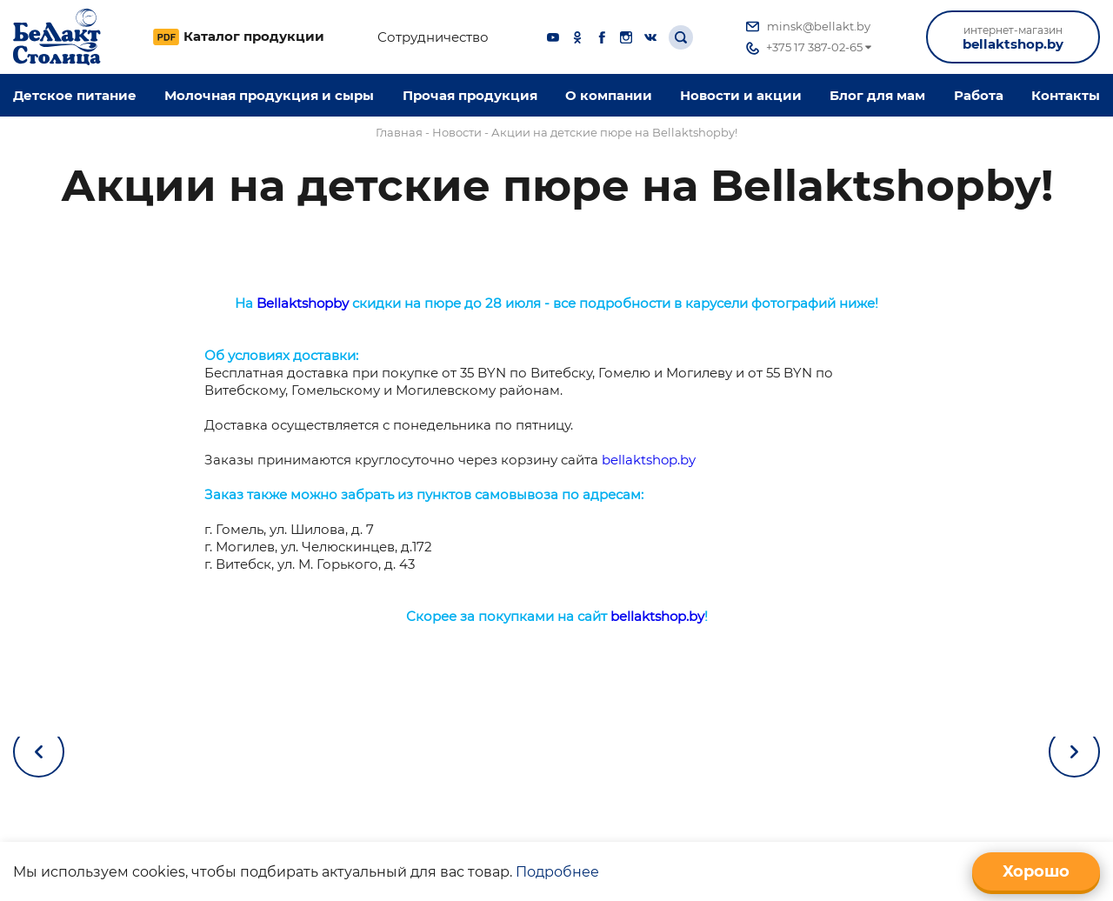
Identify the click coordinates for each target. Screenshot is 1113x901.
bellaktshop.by (1013, 37)
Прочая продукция (470, 95)
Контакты (1065, 95)
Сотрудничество (433, 37)
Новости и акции (741, 95)
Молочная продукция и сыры (269, 95)
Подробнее (557, 872)
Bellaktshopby (303, 303)
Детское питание (75, 95)
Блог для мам (877, 95)
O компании (608, 95)
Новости (457, 132)
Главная (399, 132)
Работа (978, 95)
